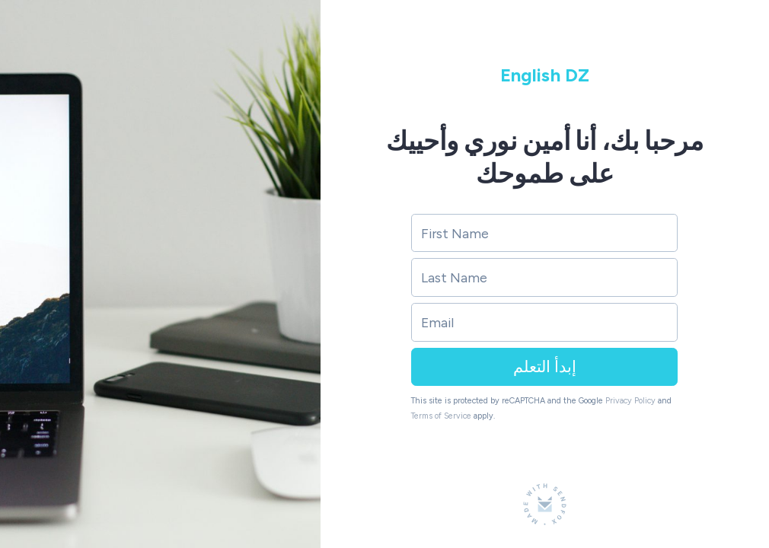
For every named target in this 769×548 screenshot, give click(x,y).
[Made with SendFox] (544, 504)
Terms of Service (441, 416)
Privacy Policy (630, 401)
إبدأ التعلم (544, 366)
